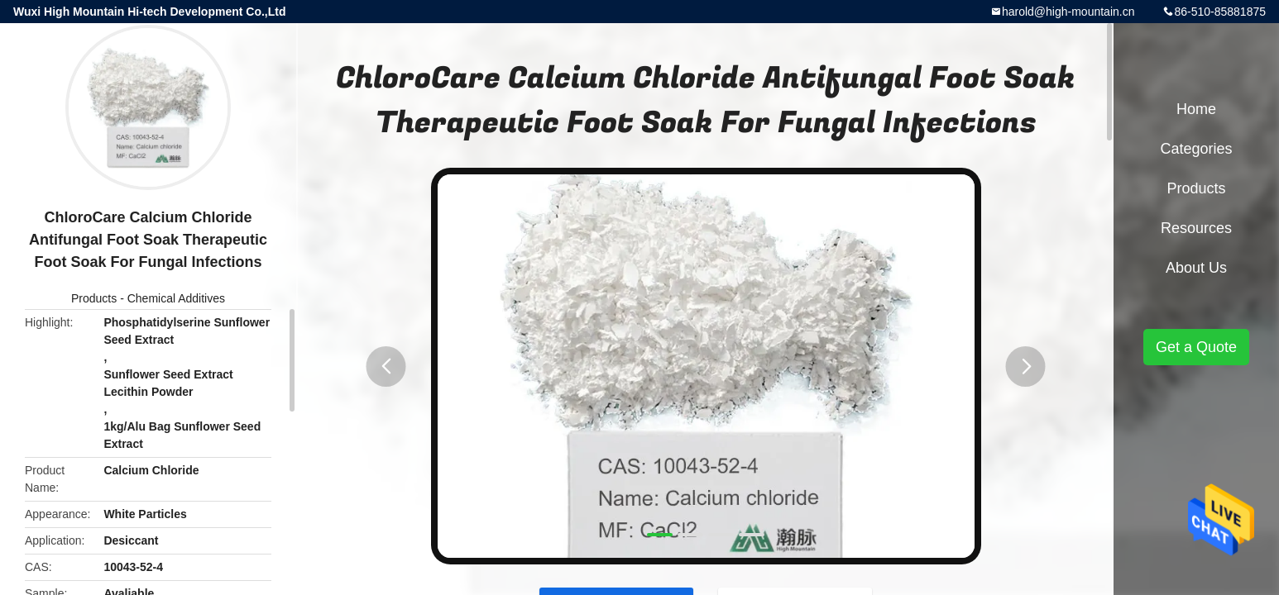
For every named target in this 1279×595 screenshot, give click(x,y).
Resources (1196, 228)
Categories (1196, 148)
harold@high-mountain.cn (1068, 11)
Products (94, 298)
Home (1196, 109)
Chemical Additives (176, 298)
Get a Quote (1196, 347)
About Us (1196, 267)
